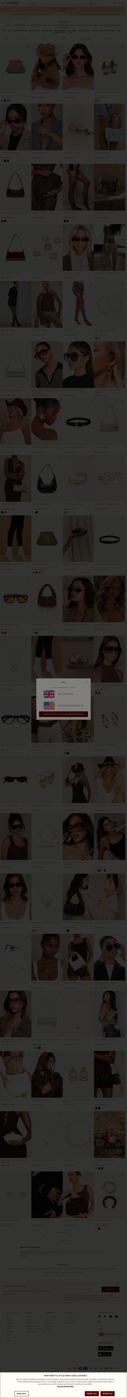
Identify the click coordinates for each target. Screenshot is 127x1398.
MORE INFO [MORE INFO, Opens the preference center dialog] (21, 1394)
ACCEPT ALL (108, 1394)
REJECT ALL (92, 1394)
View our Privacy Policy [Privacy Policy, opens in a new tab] (65, 1386)
